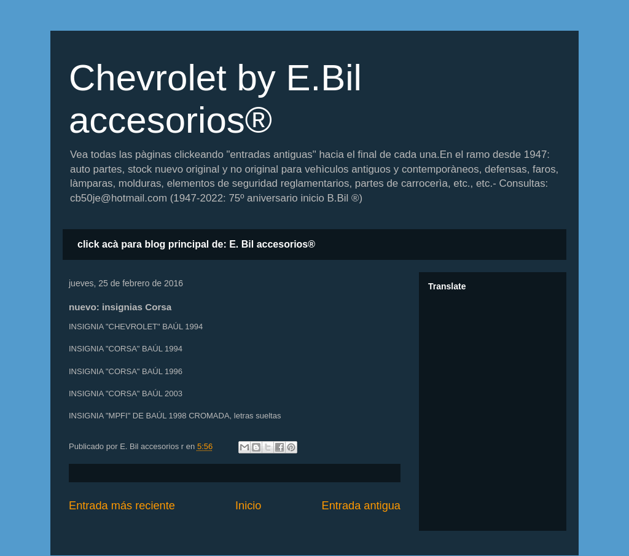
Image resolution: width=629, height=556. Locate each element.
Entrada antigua (361, 505)
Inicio (248, 505)
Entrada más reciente (122, 505)
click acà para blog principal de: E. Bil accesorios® (196, 244)
